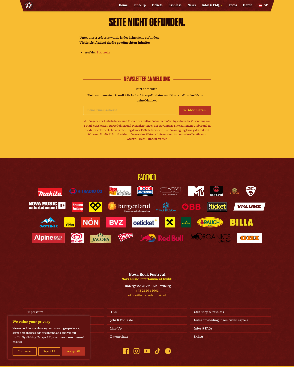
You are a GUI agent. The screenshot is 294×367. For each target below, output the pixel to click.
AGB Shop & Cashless (209, 312)
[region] (49, 337)
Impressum (35, 312)
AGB (113, 312)
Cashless (175, 5)
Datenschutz (119, 337)
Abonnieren (197, 110)
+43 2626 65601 (147, 291)
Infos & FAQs (203, 329)
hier (164, 139)
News (192, 5)
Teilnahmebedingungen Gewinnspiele (221, 321)
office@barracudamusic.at (147, 295)
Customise (24, 351)
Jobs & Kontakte (121, 321)
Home (123, 5)
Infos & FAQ (210, 5)
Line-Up (140, 5)
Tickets (157, 5)
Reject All (49, 351)
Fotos (233, 5)
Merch (247, 5)
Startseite (103, 52)
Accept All (73, 351)
